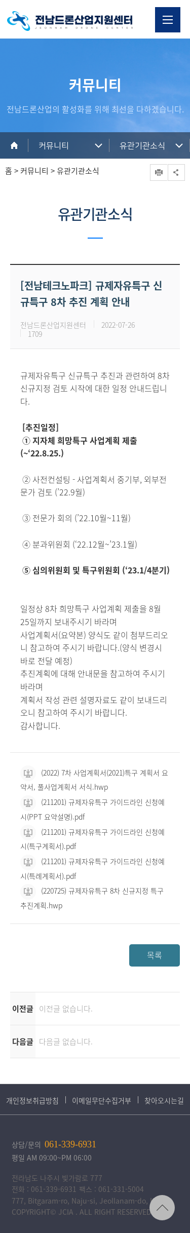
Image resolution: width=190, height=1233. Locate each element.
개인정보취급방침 (32, 1100)
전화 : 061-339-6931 (44, 1189)
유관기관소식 (142, 145)
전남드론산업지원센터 (70, 21)
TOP (162, 1207)
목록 (154, 955)
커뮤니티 (54, 145)
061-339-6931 (70, 1144)
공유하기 (176, 172)
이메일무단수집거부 (101, 1100)
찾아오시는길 (164, 1100)
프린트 (158, 172)
